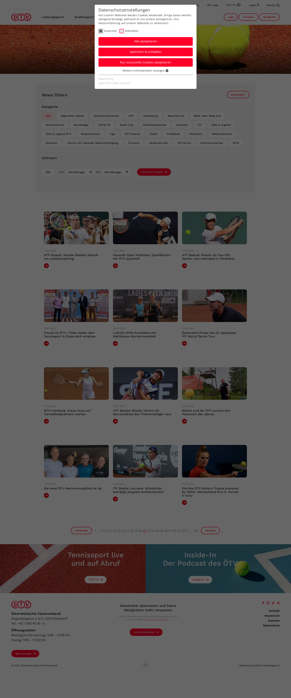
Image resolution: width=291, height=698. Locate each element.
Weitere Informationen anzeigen (145, 70)
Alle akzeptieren (145, 41)
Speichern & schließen (145, 52)
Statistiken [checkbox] (131, 31)
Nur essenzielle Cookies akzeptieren (145, 62)
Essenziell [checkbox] (110, 31)
